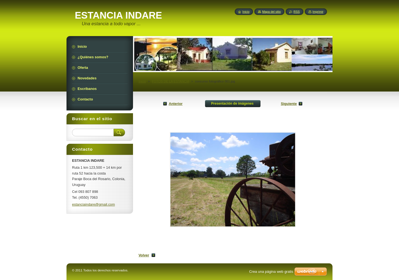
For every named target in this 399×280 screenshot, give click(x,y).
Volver (144, 255)
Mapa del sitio (271, 11)
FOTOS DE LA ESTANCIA (170, 81)
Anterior (176, 104)
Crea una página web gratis (271, 271)
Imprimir (318, 11)
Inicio (142, 81)
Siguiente (289, 104)
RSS (296, 11)
